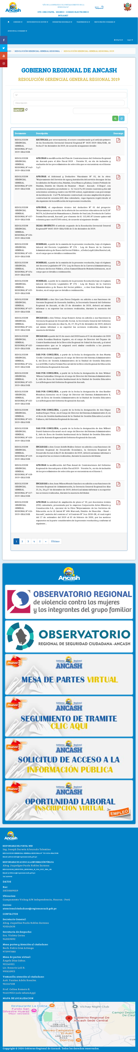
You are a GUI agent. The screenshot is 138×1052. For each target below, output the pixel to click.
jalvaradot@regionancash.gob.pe (22, 856)
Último (55, 541)
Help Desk (118, 40)
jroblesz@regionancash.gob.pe (21, 873)
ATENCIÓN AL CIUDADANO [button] (17, 31)
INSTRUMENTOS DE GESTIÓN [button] (37, 22)
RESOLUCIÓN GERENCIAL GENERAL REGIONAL (37, 51)
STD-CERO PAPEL (46, 11)
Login (130, 40)
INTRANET (63, 15)
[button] (122, 118)
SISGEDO (60, 11)
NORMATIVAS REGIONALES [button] (62, 22)
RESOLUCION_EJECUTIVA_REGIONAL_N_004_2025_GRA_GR (27, 869)
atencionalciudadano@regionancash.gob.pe (29, 908)
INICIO (8, 51)
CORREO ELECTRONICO (77, 11)
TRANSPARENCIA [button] (83, 22)
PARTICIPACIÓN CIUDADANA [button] (104, 22)
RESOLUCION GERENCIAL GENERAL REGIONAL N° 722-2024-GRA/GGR (30, 853)
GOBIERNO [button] (17, 22)
